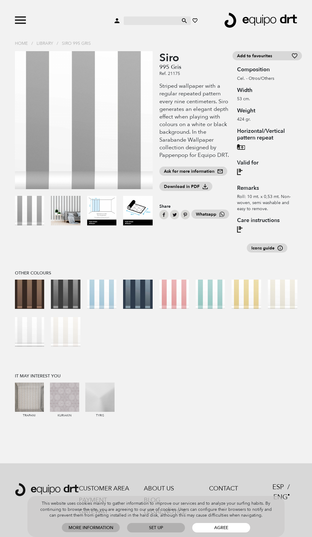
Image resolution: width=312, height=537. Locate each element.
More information (91, 528)
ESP (278, 487)
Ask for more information (193, 171)
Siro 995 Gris (76, 43)
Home (21, 43)
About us (159, 488)
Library (45, 43)
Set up (156, 528)
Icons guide (267, 248)
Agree (221, 528)
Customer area (104, 488)
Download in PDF (186, 186)
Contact (223, 488)
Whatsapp (210, 214)
